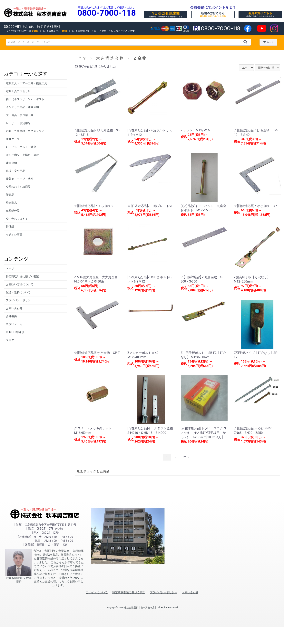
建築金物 (11, 162)
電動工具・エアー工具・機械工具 (26, 83)
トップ (10, 268)
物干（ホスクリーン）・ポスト (25, 99)
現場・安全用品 (15, 170)
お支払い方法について (19, 284)
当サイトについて (97, 592)
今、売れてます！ (17, 218)
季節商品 (11, 202)
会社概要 (11, 316)
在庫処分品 (13, 210)
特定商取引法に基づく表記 (22, 276)
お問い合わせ (14, 308)
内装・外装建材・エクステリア (25, 131)
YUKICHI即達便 (15, 332)
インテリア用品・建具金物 (22, 107)
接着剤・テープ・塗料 (19, 178)
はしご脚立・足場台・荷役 (22, 154)
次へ (186, 457)
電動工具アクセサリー (19, 91)
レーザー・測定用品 (18, 123)
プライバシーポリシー (19, 300)
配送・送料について (18, 292)
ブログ (10, 340)
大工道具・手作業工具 (19, 115)
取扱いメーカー (15, 324)
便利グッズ (13, 139)
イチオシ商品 (14, 234)
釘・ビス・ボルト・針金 (21, 146)
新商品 (10, 194)
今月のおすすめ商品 (18, 186)
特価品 (10, 226)
